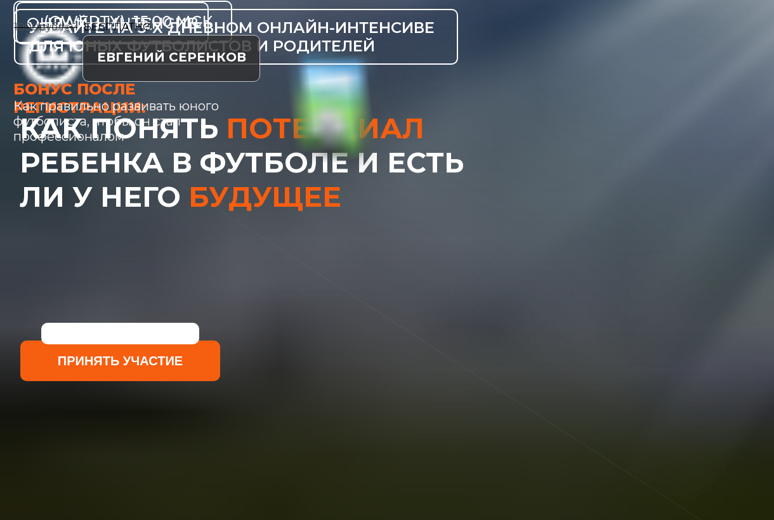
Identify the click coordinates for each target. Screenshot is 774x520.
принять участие (120, 361)
